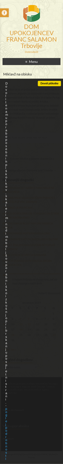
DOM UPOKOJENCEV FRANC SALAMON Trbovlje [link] (31, 36)
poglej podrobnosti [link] (6, 434)
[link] (4, 12)
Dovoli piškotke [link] (49, 83)
